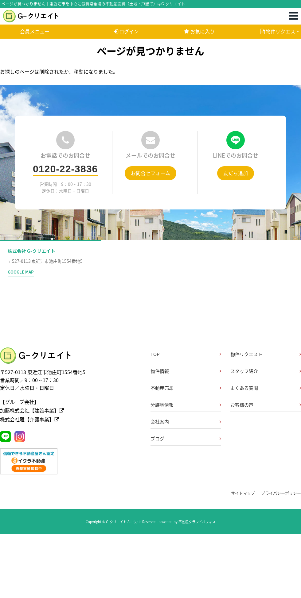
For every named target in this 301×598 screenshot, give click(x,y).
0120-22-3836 (65, 168)
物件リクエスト (280, 31)
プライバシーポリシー (281, 493)
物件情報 (159, 371)
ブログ (157, 438)
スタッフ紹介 (244, 371)
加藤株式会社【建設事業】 (32, 410)
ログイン (126, 31)
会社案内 (159, 421)
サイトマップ (243, 493)
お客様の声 (241, 404)
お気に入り (199, 31)
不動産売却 (162, 388)
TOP (154, 354)
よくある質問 (244, 388)
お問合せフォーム (150, 173)
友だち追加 (235, 173)
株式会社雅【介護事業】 (29, 419)
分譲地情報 (162, 404)
